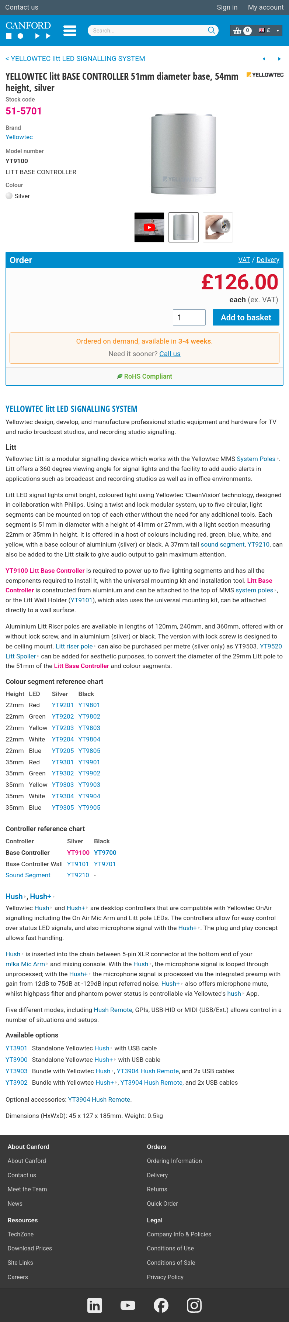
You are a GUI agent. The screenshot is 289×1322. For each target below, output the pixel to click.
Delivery (268, 260)
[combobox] (153, 30)
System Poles (258, 458)
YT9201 (63, 705)
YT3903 (17, 1071)
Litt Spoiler (22, 656)
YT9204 (63, 739)
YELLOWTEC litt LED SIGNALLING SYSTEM (71, 408)
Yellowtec (19, 137)
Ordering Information (174, 1160)
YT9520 (271, 646)
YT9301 (63, 762)
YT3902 (17, 1082)
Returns (157, 1189)
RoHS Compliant (145, 376)
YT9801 (89, 705)
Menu (69, 30)
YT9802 (89, 716)
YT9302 (63, 773)
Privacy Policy (165, 1277)
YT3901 (17, 1048)
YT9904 (89, 796)
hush (235, 993)
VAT (244, 260)
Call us (170, 354)
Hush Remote (113, 1009)
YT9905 (89, 807)
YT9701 (105, 864)
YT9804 (89, 739)
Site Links (20, 1262)
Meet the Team (27, 1189)
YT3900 (17, 1059)
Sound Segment (28, 875)
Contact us (21, 7)
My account (266, 7)
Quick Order (162, 1203)
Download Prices (30, 1248)
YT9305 (63, 807)
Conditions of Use (170, 1248)
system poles (256, 590)
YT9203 (63, 727)
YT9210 (258, 544)
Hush (16, 896)
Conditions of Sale (171, 1262)
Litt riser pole (76, 646)
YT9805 (89, 750)
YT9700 (105, 852)
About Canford (27, 1160)
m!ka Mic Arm (27, 964)
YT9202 (63, 716)
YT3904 (128, 1071)
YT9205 (63, 750)
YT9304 (63, 796)
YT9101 (82, 600)
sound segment (222, 544)
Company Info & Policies (179, 1234)
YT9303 (63, 784)
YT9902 (89, 773)
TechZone (21, 1234)
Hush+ (42, 896)
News (15, 1203)
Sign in (227, 7)
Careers (18, 1277)
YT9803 (89, 727)
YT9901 (89, 762)
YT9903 (89, 784)
